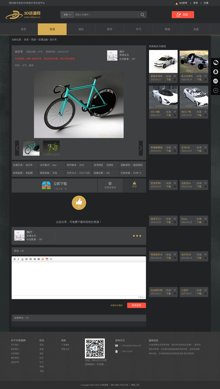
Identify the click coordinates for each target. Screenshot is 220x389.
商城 (167, 29)
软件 (110, 29)
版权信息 (153, 340)
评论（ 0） (19, 251)
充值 (196, 29)
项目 (81, 29)
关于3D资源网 (18, 340)
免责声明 (15, 362)
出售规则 (15, 353)
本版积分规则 (117, 305)
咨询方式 (120, 340)
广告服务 (65, 345)
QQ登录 (183, 3)
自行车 (19, 51)
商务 (63, 340)
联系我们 (15, 349)
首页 (23, 29)
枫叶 (122, 51)
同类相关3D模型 (157, 46)
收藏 (168, 76)
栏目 (42, 340)
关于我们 (15, 345)
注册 (206, 3)
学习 (138, 29)
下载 (168, 79)
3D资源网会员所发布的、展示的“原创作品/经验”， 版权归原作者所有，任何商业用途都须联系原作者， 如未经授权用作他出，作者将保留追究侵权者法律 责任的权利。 (175, 349)
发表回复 (136, 305)
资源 (52, 29)
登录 (195, 3)
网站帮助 (15, 358)
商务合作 (65, 349)
